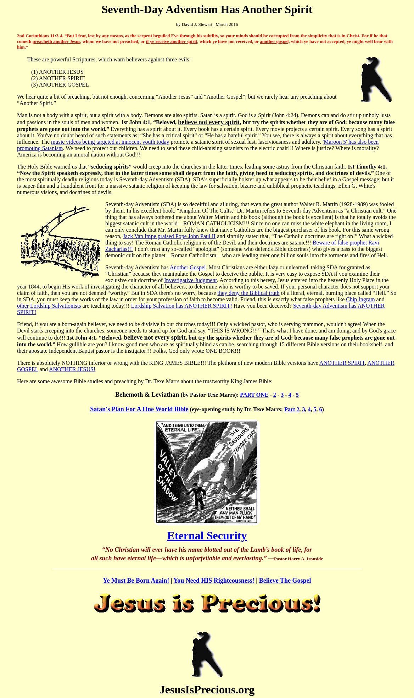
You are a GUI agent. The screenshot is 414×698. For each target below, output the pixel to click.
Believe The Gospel (285, 580)
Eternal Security (207, 535)
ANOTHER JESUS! (72, 369)
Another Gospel (188, 267)
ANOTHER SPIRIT (342, 363)
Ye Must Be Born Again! (136, 580)
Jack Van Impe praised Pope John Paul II (169, 236)
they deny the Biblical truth (249, 293)
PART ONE (254, 395)
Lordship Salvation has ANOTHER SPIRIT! (181, 306)
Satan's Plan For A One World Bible (139, 409)
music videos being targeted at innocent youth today (110, 142)
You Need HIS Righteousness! (213, 580)
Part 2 (291, 409)
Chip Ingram (360, 299)
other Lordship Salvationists (49, 306)
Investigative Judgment (190, 280)
